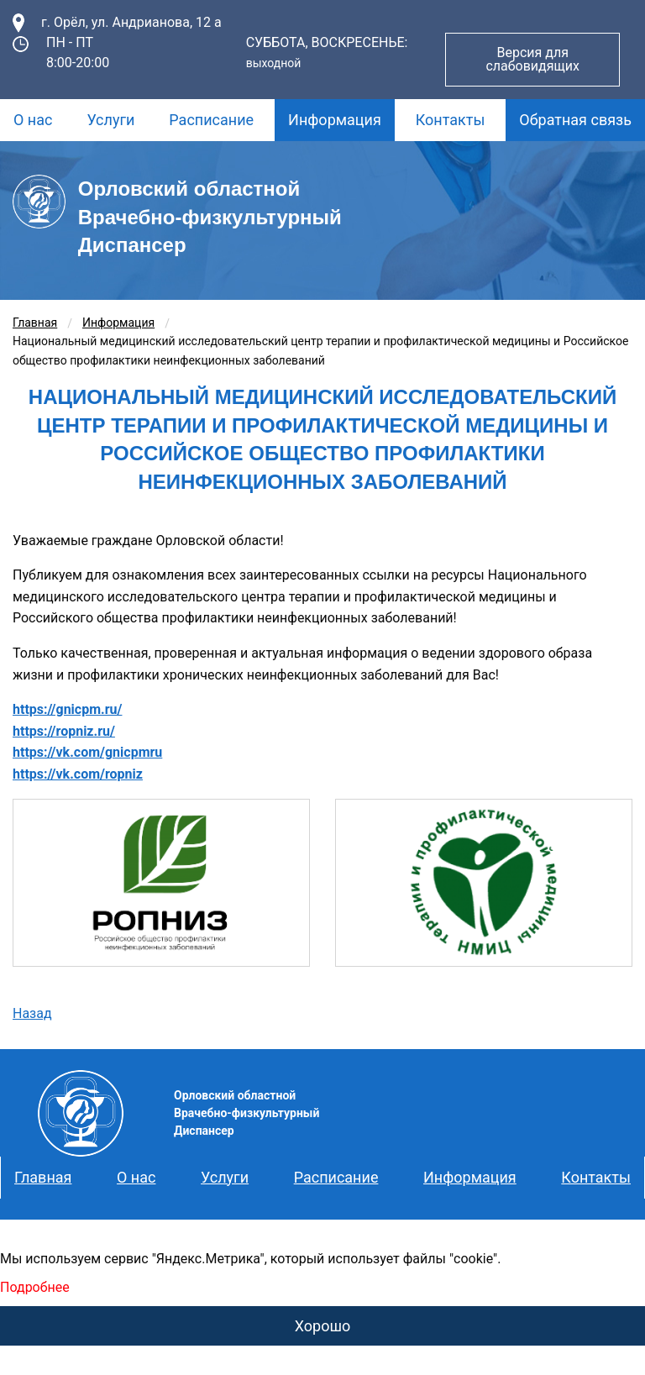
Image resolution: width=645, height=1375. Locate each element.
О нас (32, 120)
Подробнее (35, 1287)
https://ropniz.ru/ (64, 731)
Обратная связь (575, 120)
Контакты (450, 120)
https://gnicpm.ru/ (67, 709)
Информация (334, 120)
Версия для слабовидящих (532, 59)
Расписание (211, 120)
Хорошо (323, 1326)
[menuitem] (33, 120)
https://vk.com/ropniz (78, 774)
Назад (32, 1013)
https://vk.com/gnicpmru (87, 752)
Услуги (110, 120)
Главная (35, 322)
